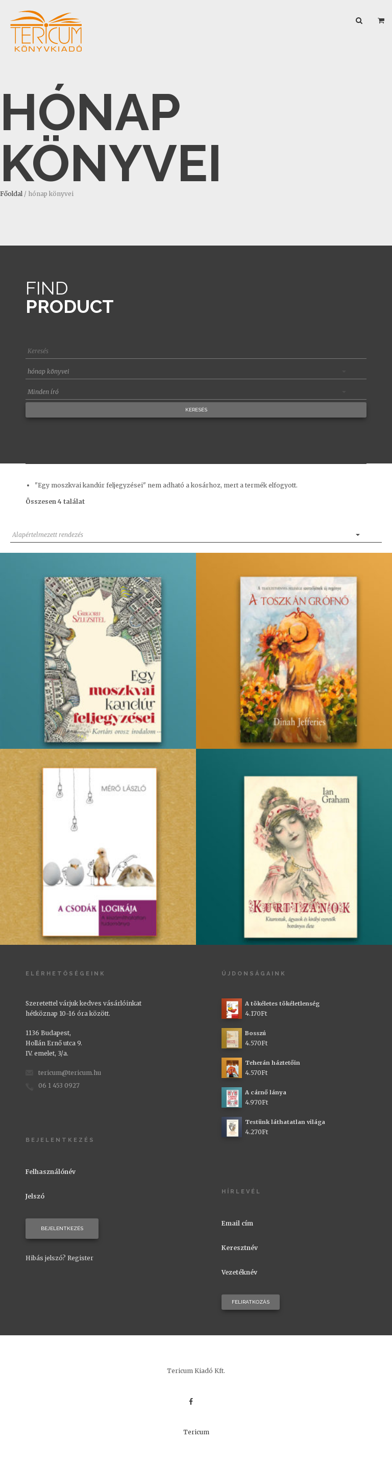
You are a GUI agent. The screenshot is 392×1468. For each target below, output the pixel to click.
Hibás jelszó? (46, 1258)
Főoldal (11, 194)
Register (80, 1258)
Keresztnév (240, 1248)
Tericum (196, 1432)
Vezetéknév (239, 1272)
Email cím (237, 1223)
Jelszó (35, 1196)
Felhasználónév (51, 1172)
